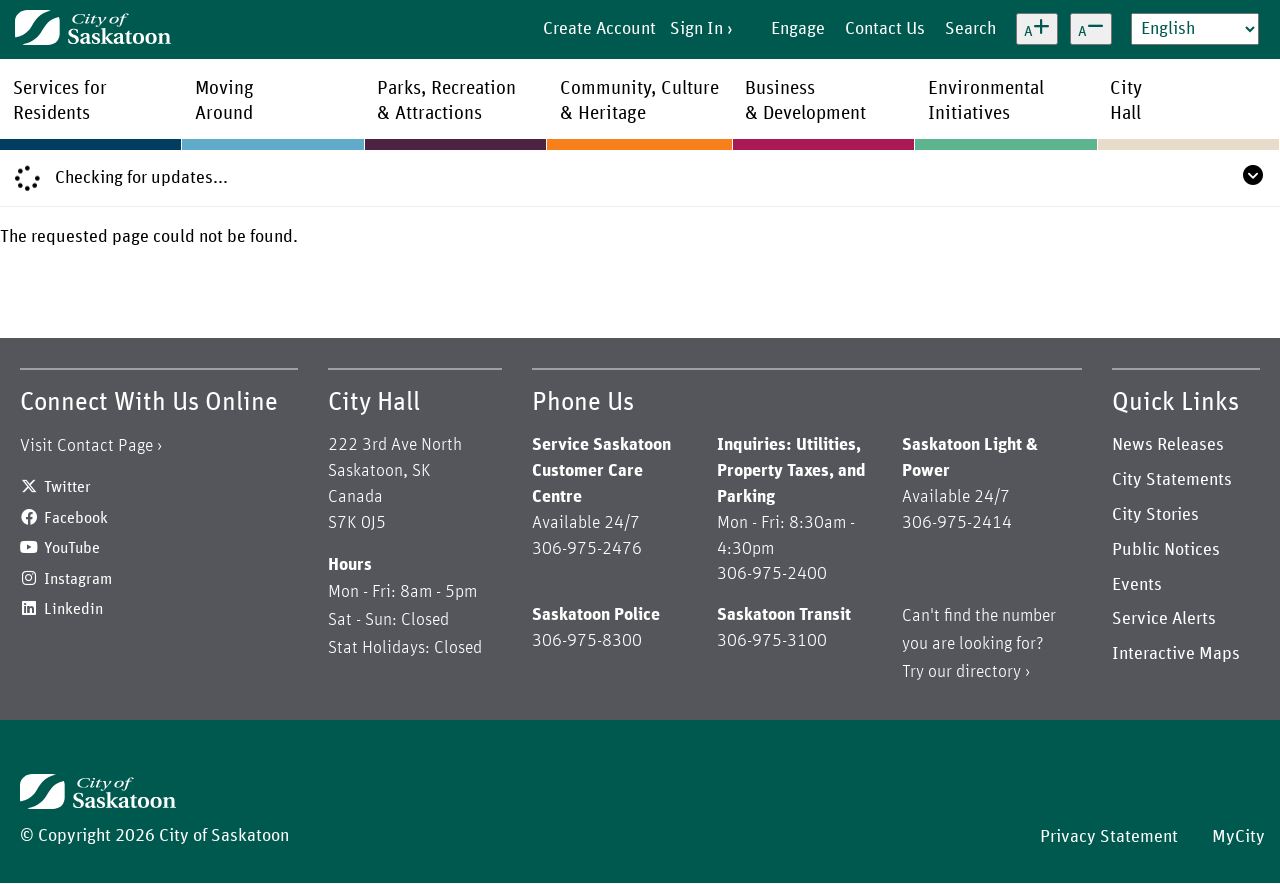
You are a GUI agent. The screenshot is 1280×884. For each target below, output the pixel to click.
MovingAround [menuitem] (224, 101)
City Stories (1155, 515)
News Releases (1168, 445)
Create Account (599, 29)
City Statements (1172, 480)
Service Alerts (1164, 619)
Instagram (78, 579)
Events (1137, 585)
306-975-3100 (772, 641)
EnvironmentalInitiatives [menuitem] (986, 101)
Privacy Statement (1109, 837)
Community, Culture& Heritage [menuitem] (639, 101)
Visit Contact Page (86, 446)
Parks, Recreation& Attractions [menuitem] (446, 101)
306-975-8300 (587, 641)
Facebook (76, 518)
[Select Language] (1195, 29)
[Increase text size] (1037, 29)
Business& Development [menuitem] (805, 101)
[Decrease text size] (1091, 29)
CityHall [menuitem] (1126, 101)
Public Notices (1166, 550)
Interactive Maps (1176, 654)
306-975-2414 (957, 523)
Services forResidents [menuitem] (60, 101)
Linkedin (73, 609)
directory (988, 672)
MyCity (1238, 837)
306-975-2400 (772, 574)
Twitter (67, 487)
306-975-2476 (587, 549)
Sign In (696, 29)
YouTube (72, 548)
